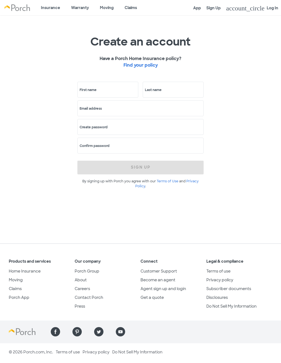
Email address (91, 108)
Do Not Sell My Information (231, 306)
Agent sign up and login (163, 288)
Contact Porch (89, 297)
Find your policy (140, 65)
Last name (153, 90)
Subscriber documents (228, 288)
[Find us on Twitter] (98, 331)
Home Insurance (25, 271)
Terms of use (218, 271)
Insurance (50, 7)
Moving (107, 7)
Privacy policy (219, 279)
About (81, 279)
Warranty (80, 7)
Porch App (19, 297)
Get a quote (152, 297)
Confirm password (94, 146)
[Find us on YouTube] (120, 331)
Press (80, 306)
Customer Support (158, 271)
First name (88, 90)
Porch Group (87, 271)
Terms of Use (167, 181)
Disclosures (217, 297)
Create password (94, 127)
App (197, 7)
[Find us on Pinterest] (77, 331)
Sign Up (213, 7)
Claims (131, 7)
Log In (252, 8)
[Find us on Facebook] (55, 331)
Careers (82, 288)
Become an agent (157, 279)
